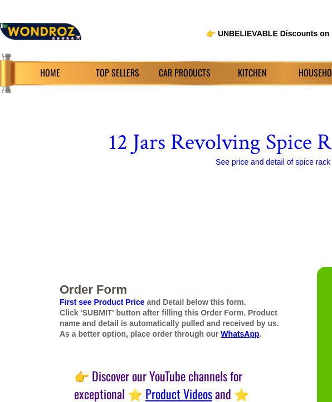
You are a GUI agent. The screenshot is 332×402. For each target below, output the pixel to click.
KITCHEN (252, 72)
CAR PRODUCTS (185, 72)
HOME (50, 72)
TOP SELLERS (117, 72)
